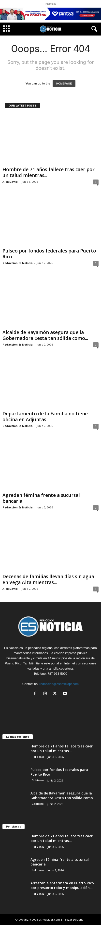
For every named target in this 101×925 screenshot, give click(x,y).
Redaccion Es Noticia (17, 263)
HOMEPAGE (64, 83)
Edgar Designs (74, 919)
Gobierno (38, 780)
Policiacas (38, 756)
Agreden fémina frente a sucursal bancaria (41, 498)
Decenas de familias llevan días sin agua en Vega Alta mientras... (48, 579)
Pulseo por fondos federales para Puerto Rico (49, 254)
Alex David (10, 181)
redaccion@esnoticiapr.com (59, 684)
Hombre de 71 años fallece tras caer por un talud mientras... (48, 172)
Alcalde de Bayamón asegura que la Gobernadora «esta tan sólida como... (45, 335)
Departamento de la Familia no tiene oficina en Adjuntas (45, 416)
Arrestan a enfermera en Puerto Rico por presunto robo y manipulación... (62, 885)
